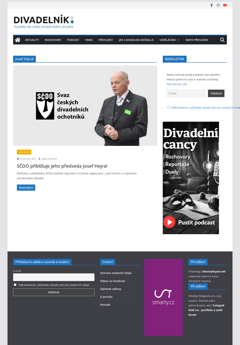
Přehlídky (106, 40)
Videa (89, 40)
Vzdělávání (168, 40)
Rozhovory (53, 40)
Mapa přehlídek (197, 40)
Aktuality (32, 40)
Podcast (73, 40)
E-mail (17, 271)
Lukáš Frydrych (49, 158)
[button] (178, 40)
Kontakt (105, 304)
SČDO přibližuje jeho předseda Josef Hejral (62, 166)
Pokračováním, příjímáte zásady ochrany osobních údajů (54, 285)
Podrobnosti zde (176, 84)
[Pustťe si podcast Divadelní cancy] (191, 124)
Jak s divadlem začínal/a (136, 40)
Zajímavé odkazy (110, 289)
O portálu (106, 296)
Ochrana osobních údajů (116, 273)
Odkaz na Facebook (112, 281)
